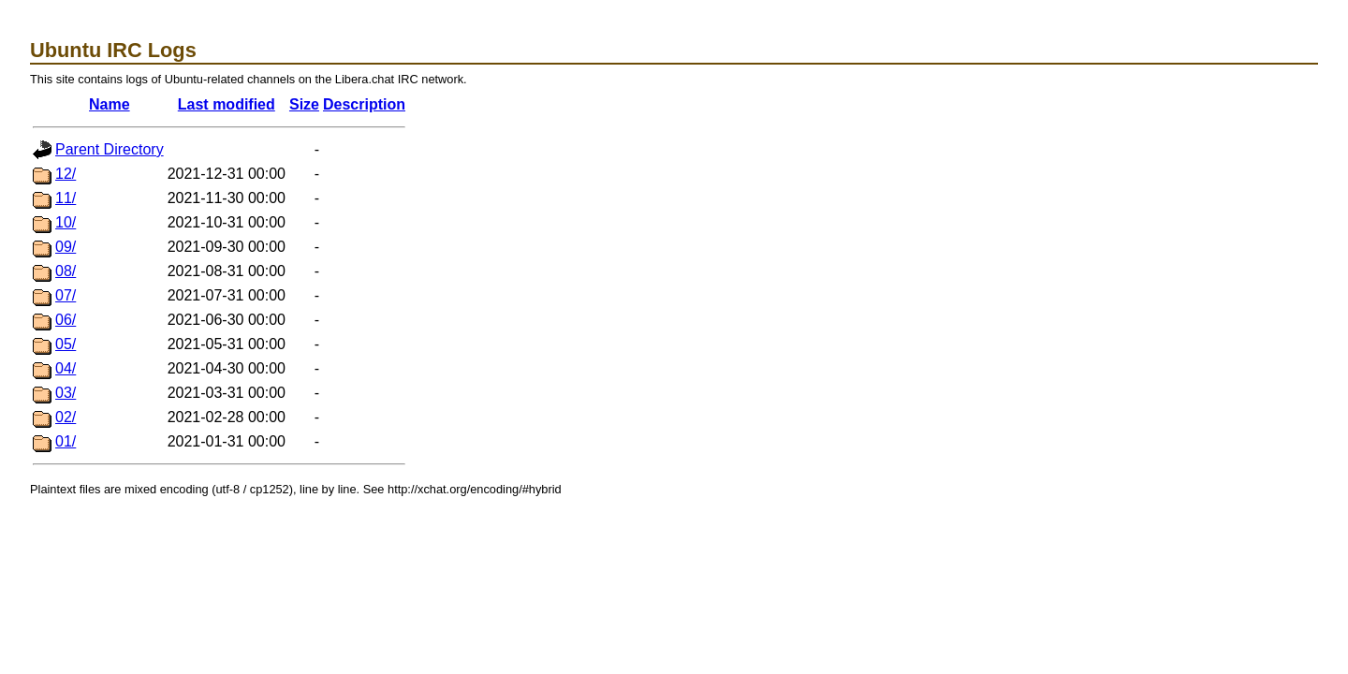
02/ (65, 417)
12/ (65, 174)
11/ (65, 198)
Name (109, 104)
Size (304, 104)
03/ (65, 393)
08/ (65, 271)
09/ (65, 247)
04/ (65, 368)
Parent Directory (109, 149)
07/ (65, 295)
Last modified (226, 104)
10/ (65, 222)
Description (364, 104)
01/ (65, 441)
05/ (65, 344)
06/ (65, 320)
